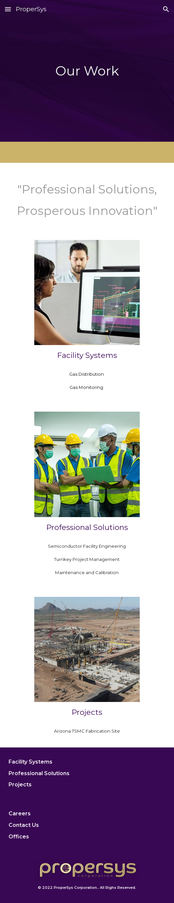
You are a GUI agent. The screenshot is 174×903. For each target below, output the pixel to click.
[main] (87, 70)
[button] (8, 9)
